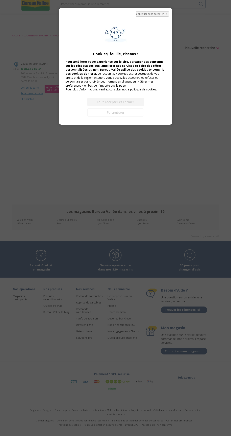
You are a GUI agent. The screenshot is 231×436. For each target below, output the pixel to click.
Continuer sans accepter (152, 14)
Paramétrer (115, 112)
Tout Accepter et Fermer (115, 102)
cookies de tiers (83, 73)
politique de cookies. (143, 89)
